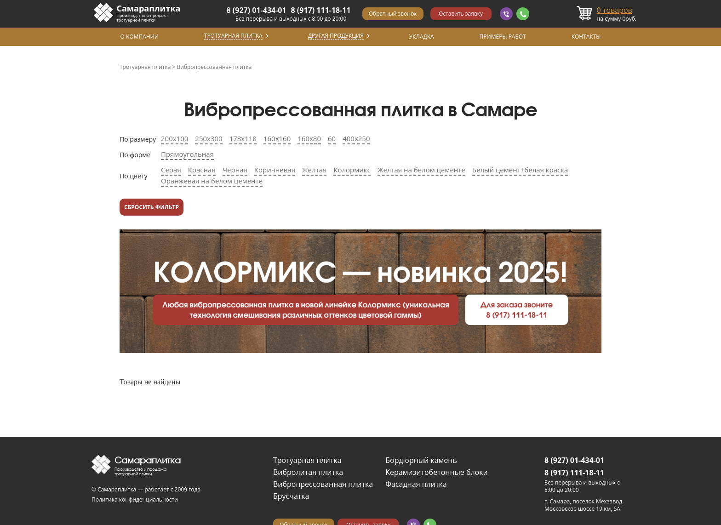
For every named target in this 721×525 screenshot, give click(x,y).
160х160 (277, 138)
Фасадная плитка (415, 484)
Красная (202, 169)
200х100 (174, 138)
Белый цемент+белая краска (520, 169)
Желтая (314, 169)
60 (332, 138)
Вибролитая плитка (308, 472)
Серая (171, 169)
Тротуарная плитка (307, 460)
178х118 (243, 138)
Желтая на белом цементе (421, 169)
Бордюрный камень (421, 460)
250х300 (208, 138)
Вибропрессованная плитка (323, 484)
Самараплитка (149, 8)
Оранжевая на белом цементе (212, 180)
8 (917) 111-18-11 (321, 10)
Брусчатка (291, 496)
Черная (235, 169)
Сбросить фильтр (151, 207)
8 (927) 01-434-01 (256, 10)
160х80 (309, 138)
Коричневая (274, 169)
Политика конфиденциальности (135, 499)
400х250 (356, 138)
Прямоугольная (187, 154)
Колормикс (351, 169)
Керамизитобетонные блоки (436, 472)
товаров (614, 10)
